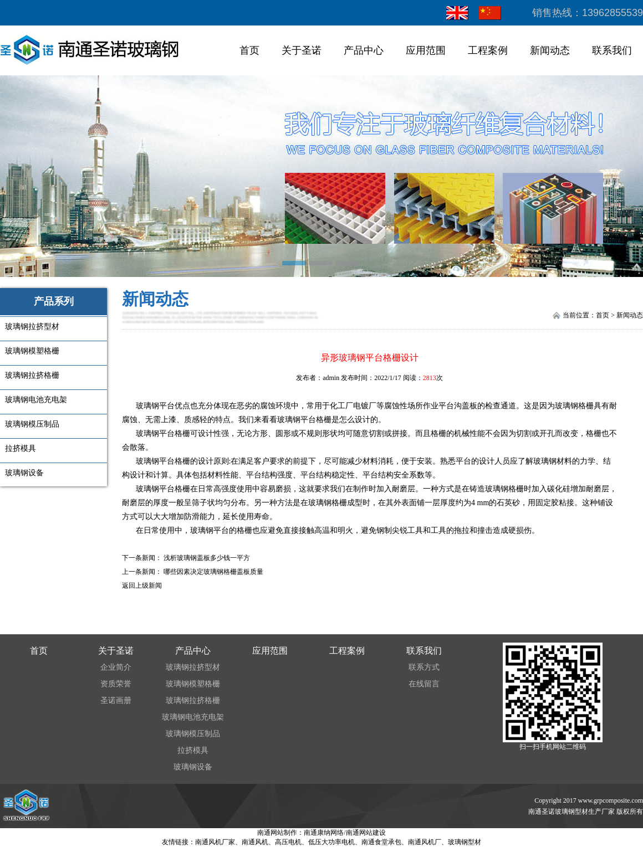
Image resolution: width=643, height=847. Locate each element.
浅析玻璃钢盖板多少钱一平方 (207, 558)
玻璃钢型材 (464, 842)
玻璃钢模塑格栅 (193, 684)
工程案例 (488, 50)
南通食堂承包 (381, 842)
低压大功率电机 (331, 842)
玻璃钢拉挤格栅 (193, 700)
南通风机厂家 (215, 842)
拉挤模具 (192, 750)
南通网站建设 (366, 832)
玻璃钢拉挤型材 (193, 667)
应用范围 (426, 50)
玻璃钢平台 (155, 406)
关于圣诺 (302, 50)
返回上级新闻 (142, 585)
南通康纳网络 (324, 832)
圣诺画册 (115, 700)
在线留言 (424, 684)
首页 (249, 50)
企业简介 (115, 667)
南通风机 (255, 842)
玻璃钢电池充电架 (193, 717)
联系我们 (612, 50)
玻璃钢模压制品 (193, 734)
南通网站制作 (277, 832)
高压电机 (288, 842)
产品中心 (364, 50)
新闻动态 (550, 50)
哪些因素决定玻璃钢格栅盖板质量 (213, 572)
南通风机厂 (424, 842)
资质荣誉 (115, 684)
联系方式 (424, 667)
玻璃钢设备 (192, 767)
